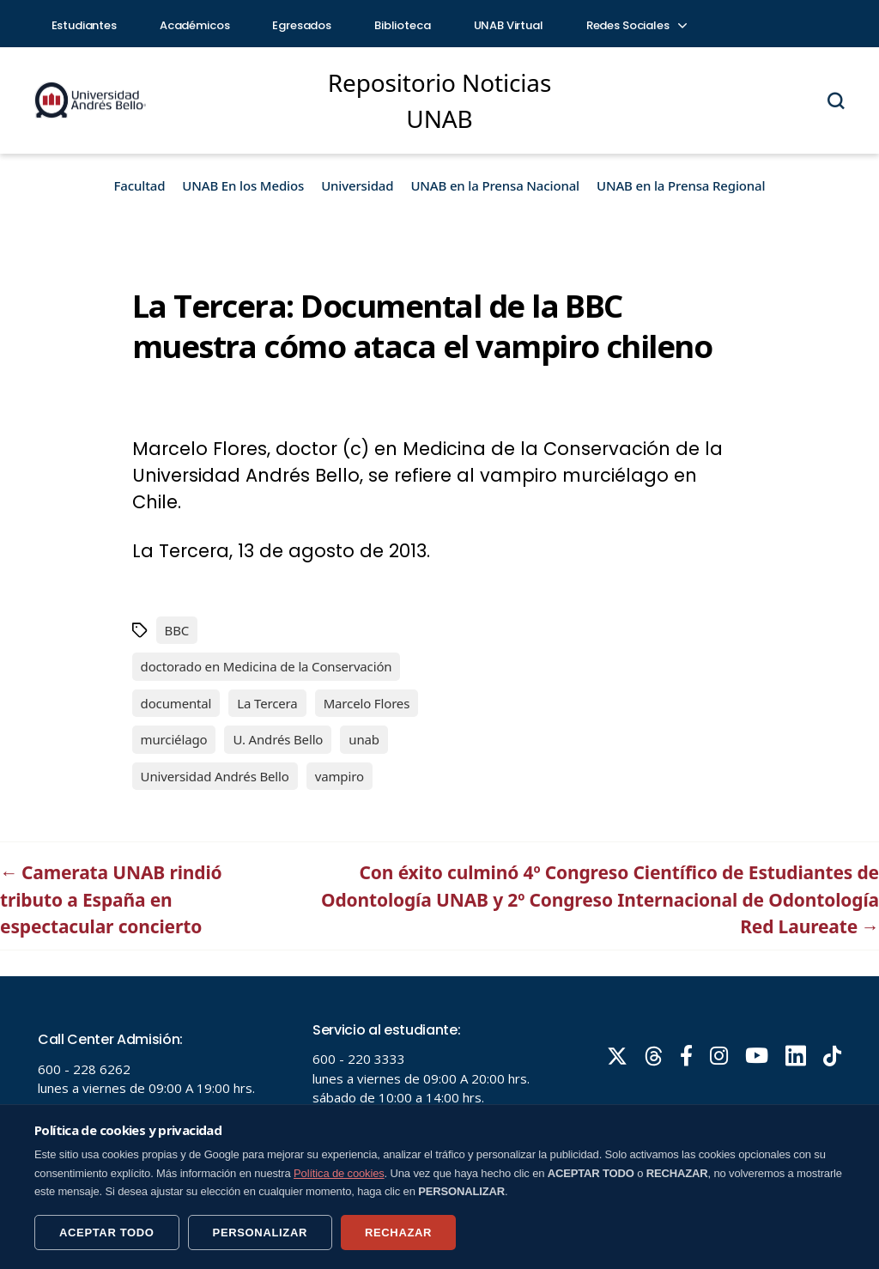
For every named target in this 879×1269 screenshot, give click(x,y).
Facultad (140, 185)
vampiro (339, 776)
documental (176, 703)
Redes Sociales (636, 25)
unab (364, 739)
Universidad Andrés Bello (215, 776)
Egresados (301, 25)
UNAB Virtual (508, 25)
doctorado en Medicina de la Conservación (266, 666)
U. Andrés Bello (278, 739)
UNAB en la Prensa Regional (681, 185)
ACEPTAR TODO (107, 1232)
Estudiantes (84, 25)
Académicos (195, 25)
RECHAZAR (398, 1232)
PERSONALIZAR (260, 1232)
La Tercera (267, 703)
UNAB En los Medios (243, 185)
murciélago (174, 739)
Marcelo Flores (367, 703)
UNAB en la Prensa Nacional (494, 185)
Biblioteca (402, 25)
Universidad (357, 185)
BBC (177, 630)
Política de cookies (339, 1173)
